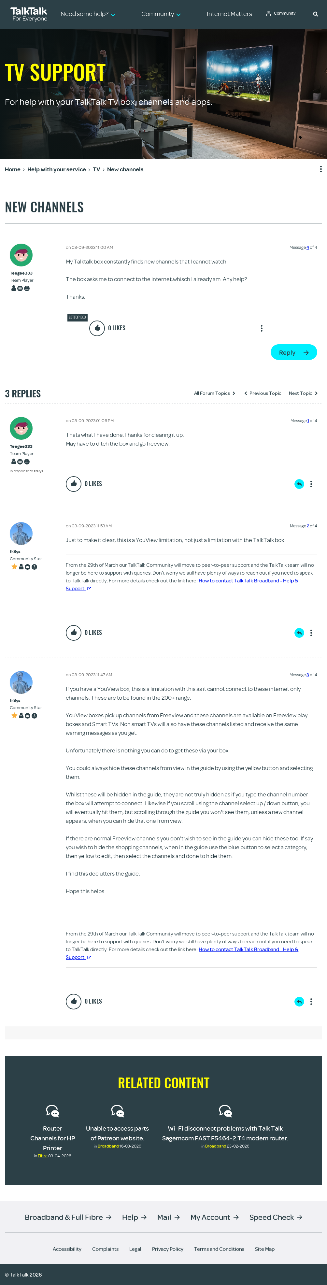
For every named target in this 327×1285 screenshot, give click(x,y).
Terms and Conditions (219, 1249)
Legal (135, 1249)
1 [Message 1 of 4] (308, 420)
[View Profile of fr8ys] (26, 551)
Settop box (77, 317)
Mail (164, 1217)
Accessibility (67, 1249)
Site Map (265, 1249)
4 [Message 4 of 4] (307, 247)
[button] (315, 13)
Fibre (43, 1155)
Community (286, 14)
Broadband (108, 1146)
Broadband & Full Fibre (64, 1217)
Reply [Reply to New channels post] (287, 352)
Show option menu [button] (317, 169)
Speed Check (271, 1217)
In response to (26, 470)
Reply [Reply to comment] (299, 484)
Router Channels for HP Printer (52, 1138)
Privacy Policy (167, 1249)
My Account (210, 1217)
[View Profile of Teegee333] (22, 273)
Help (130, 1217)
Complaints (105, 1249)
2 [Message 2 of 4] (308, 526)
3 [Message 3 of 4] (307, 675)
